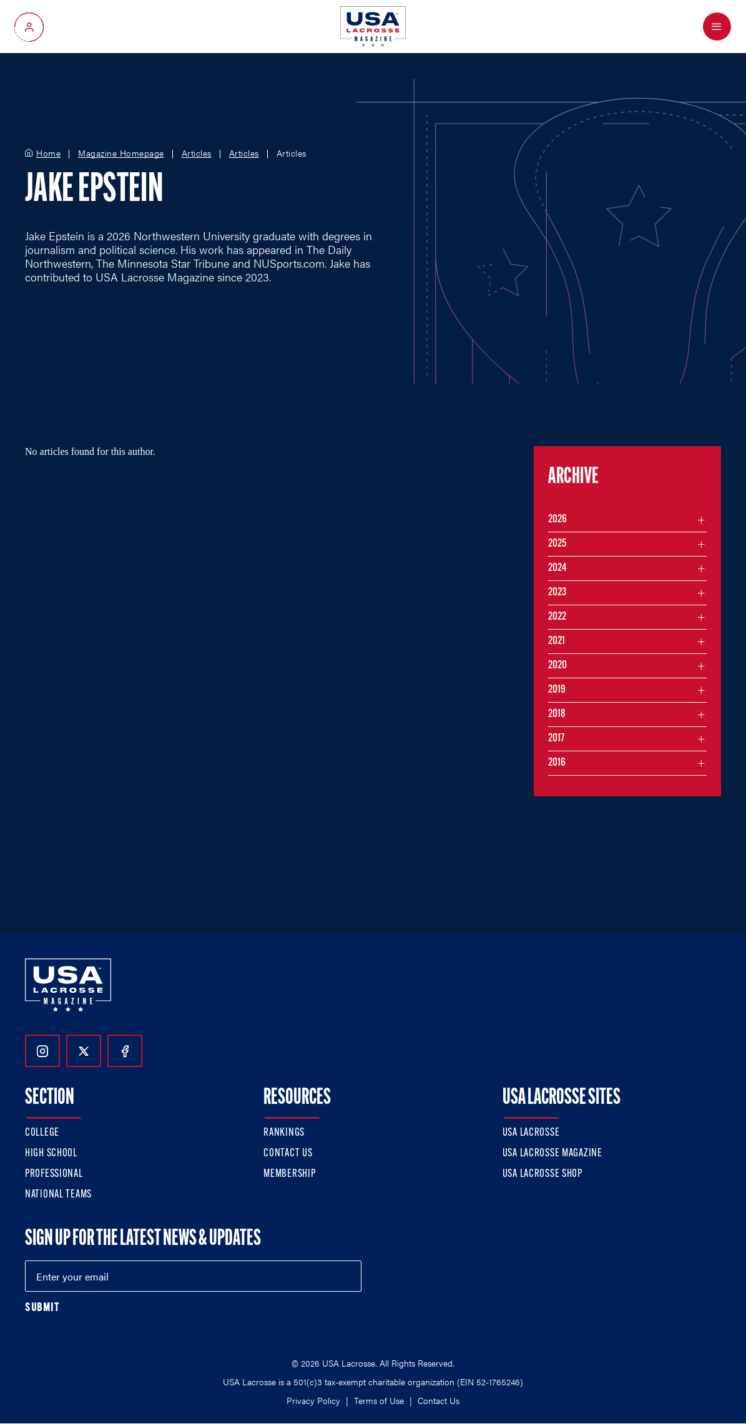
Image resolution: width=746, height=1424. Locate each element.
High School (51, 1153)
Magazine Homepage (121, 153)
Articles (197, 153)
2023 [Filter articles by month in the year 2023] (557, 592)
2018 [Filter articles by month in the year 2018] (557, 714)
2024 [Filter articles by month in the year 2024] (557, 568)
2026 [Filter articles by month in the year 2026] (557, 519)
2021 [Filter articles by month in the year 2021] (556, 641)
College (42, 1133)
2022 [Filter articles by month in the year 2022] (557, 617)
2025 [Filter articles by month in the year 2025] (557, 544)
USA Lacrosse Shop (542, 1174)
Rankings (284, 1133)
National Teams (58, 1195)
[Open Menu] (717, 26)
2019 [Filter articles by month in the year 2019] (557, 690)
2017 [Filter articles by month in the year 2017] (556, 738)
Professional (54, 1174)
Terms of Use (379, 1400)
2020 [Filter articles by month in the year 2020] (557, 665)
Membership (289, 1174)
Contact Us (287, 1153)
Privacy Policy (313, 1400)
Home (48, 153)
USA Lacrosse (531, 1133)
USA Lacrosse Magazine (552, 1153)
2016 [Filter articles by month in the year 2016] (557, 763)
